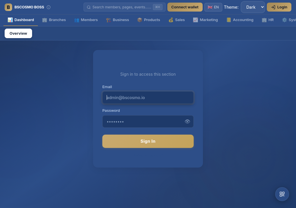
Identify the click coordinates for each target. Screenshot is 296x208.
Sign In (148, 141)
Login (279, 7)
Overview (18, 33)
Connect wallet (185, 7)
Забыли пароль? (148, 155)
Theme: (244, 7)
